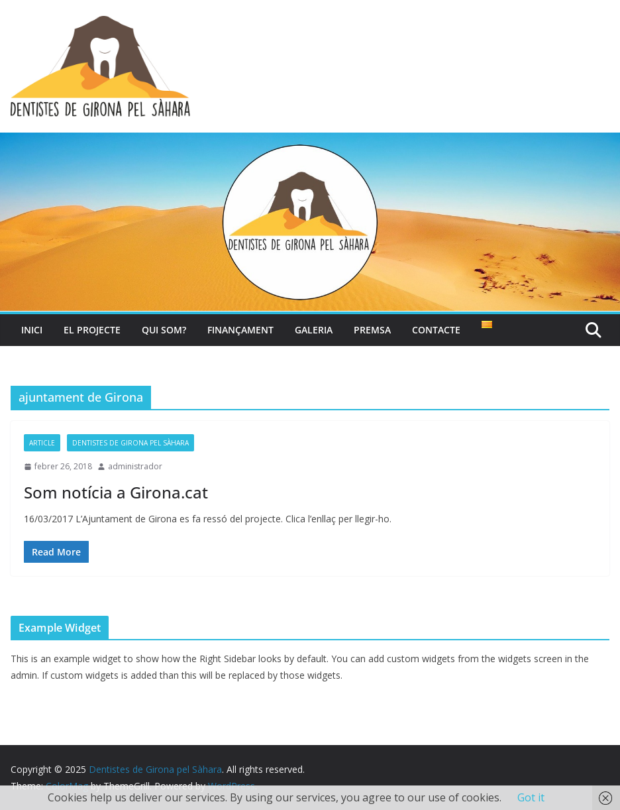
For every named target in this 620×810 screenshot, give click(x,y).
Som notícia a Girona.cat (116, 492)
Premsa (372, 329)
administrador (135, 466)
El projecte (92, 329)
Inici (31, 329)
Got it (530, 797)
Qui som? (164, 329)
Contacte (436, 329)
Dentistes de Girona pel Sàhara (130, 442)
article (42, 442)
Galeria (314, 329)
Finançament (240, 329)
